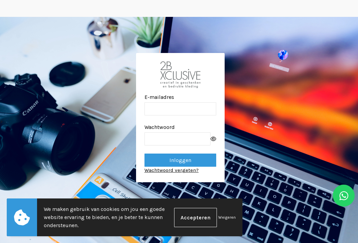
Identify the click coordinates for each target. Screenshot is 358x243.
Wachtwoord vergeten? (171, 170)
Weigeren (227, 217)
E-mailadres (159, 97)
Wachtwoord (159, 127)
